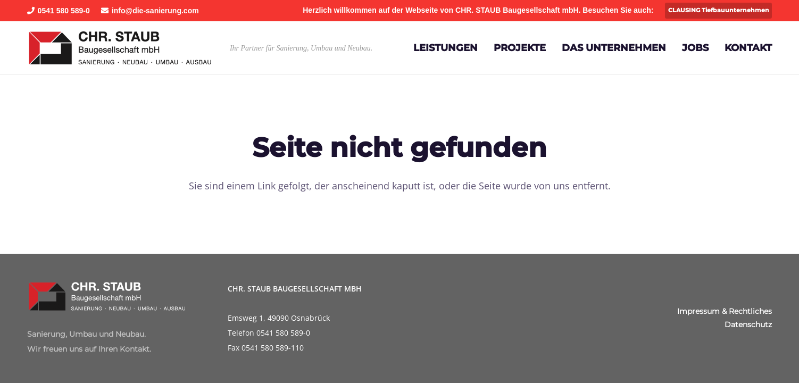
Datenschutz (748, 324)
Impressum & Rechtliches (724, 311)
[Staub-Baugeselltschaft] (120, 47)
